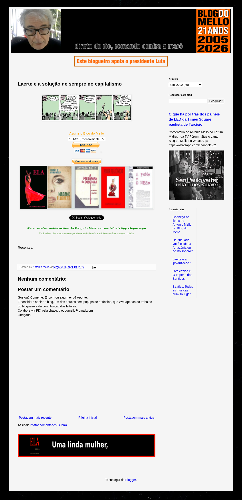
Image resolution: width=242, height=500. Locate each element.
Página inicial (87, 417)
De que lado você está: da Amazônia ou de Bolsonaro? (183, 245)
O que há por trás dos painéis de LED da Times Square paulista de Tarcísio (194, 119)
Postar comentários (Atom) (48, 425)
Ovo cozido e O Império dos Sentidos (182, 274)
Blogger (130, 480)
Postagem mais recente (35, 417)
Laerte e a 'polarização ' (182, 261)
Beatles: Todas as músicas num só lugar (183, 290)
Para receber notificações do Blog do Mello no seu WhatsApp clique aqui (86, 228)
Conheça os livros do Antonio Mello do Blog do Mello (182, 224)
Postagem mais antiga (138, 417)
